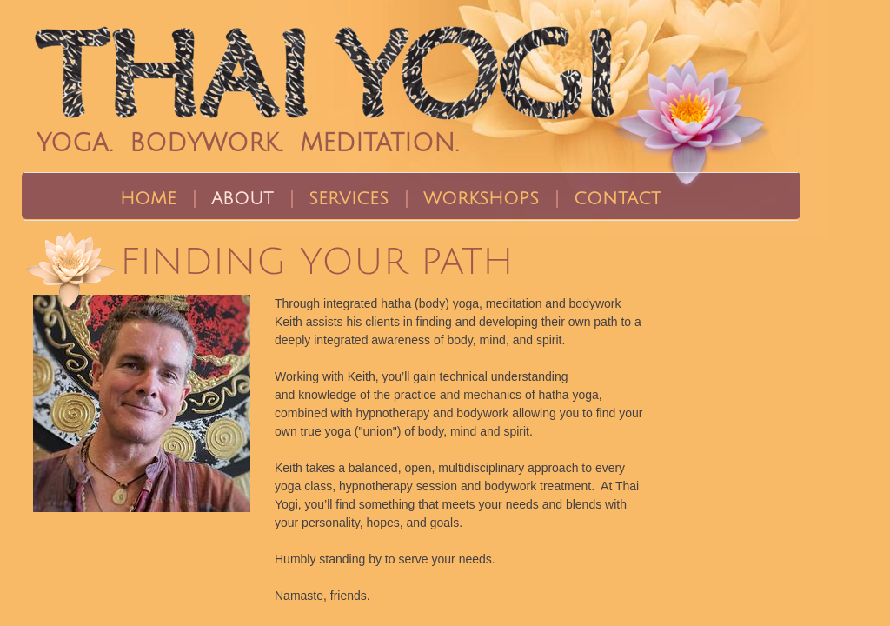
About (242, 199)
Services (349, 199)
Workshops (481, 199)
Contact (617, 199)
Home (148, 199)
